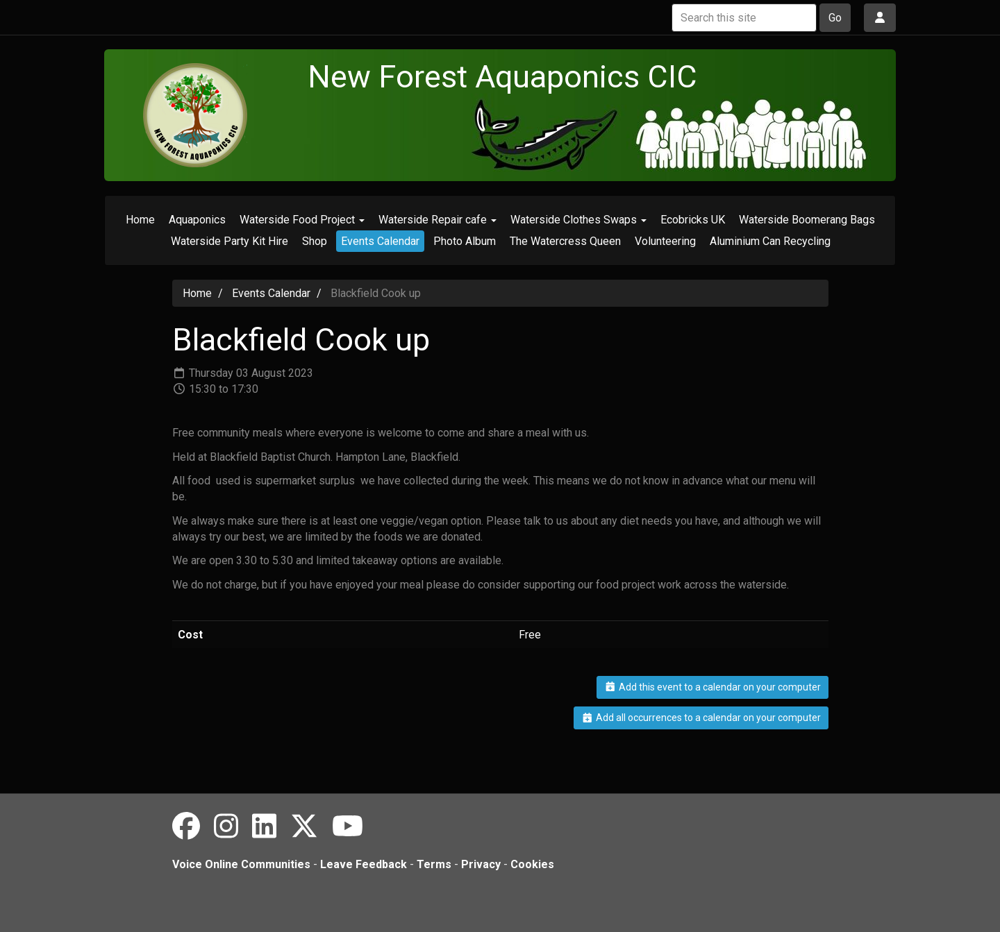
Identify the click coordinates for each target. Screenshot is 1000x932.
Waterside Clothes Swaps (578, 219)
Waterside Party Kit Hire (229, 241)
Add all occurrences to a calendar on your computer (701, 717)
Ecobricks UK (692, 219)
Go (835, 17)
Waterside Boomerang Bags (807, 219)
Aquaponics (197, 219)
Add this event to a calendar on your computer (712, 687)
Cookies (532, 864)
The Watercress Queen (565, 241)
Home (140, 219)
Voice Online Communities (241, 864)
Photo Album (464, 241)
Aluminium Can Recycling (770, 241)
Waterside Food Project (302, 219)
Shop (314, 241)
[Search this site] (744, 17)
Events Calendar (380, 241)
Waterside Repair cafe (437, 219)
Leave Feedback (363, 864)
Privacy (481, 864)
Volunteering (665, 241)
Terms (434, 864)
